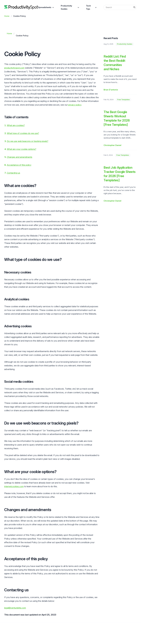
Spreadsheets (46, 7)
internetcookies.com (14, 486)
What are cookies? (16, 125)
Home (6, 16)
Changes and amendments (19, 157)
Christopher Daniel (112, 145)
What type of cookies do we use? (23, 133)
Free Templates (123, 100)
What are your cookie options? (21, 149)
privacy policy (74, 104)
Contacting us (13, 173)
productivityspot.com (14, 68)
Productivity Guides (70, 7)
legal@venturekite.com (15, 608)
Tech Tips (91, 7)
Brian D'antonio (111, 90)
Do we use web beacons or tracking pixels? (27, 141)
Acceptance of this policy (19, 165)
